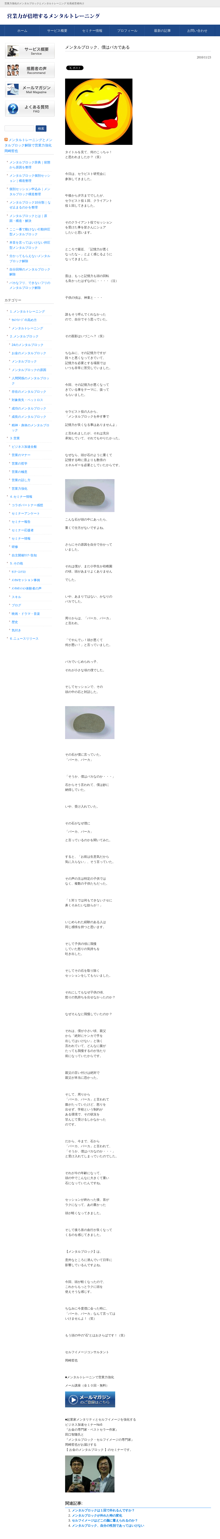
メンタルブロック (24, 361)
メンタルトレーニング (27, 328)
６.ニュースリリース (24, 638)
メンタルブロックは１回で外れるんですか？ (103, 1510)
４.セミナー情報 (20, 496)
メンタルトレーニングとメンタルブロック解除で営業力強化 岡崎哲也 (28, 145)
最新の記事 (162, 30)
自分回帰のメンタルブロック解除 (29, 272)
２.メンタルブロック (24, 336)
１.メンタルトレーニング (27, 311)
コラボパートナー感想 (27, 505)
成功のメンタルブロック (29, 408)
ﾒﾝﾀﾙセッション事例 (26, 580)
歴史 (15, 622)
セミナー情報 (92, 30)
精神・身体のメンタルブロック (30, 427)
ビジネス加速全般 (24, 446)
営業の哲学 (19, 463)
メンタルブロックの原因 (29, 370)
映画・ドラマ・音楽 (26, 613)
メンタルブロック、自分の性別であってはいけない (108, 1525)
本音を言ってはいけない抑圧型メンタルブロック (29, 245)
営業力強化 (19, 488)
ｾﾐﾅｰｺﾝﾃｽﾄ (19, 572)
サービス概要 (57, 30)
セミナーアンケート (26, 513)
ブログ (16, 605)
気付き (16, 630)
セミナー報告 (21, 521)
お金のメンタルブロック (29, 353)
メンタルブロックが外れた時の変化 (97, 1515)
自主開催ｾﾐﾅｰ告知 (24, 555)
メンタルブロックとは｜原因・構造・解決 (28, 218)
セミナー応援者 (23, 530)
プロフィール (127, 30)
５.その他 (16, 563)
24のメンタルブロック (28, 345)
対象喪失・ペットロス (27, 400)
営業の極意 (19, 472)
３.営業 (14, 438)
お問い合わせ (197, 30)
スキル (16, 597)
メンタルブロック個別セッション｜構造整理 (29, 178)
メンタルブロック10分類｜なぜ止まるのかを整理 (30, 205)
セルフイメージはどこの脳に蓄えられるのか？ (105, 1520)
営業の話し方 (21, 480)
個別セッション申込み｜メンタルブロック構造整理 (29, 191)
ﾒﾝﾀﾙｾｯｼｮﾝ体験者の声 (27, 588)
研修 (15, 547)
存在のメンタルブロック (29, 391)
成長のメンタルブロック (29, 416)
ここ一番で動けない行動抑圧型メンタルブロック (29, 231)
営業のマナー (21, 455)
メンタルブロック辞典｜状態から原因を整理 (29, 165)
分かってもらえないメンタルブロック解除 (29, 258)
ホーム (22, 30)
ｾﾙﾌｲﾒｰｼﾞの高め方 (24, 320)
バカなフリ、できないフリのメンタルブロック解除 (29, 285)
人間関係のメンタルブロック (30, 380)
